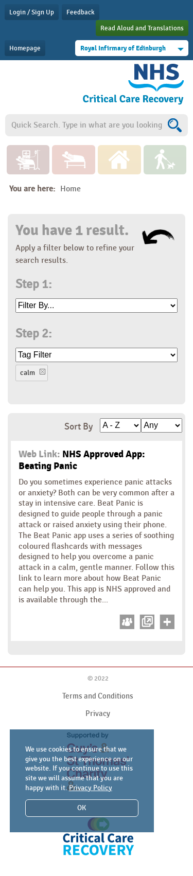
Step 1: (33, 284)
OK (81, 807)
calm (27, 372)
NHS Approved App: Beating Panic (82, 460)
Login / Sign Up (31, 12)
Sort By (78, 426)
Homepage (25, 48)
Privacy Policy (90, 787)
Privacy (97, 713)
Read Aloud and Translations (142, 28)
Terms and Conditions (97, 696)
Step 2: (33, 334)
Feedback (80, 12)
